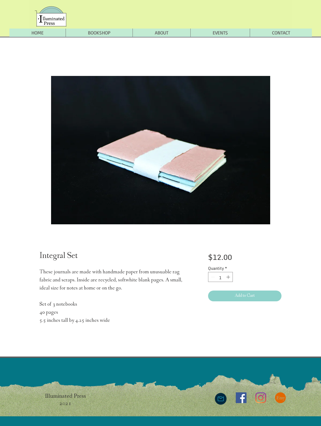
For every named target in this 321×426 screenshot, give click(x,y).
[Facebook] (241, 397)
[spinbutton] (220, 277)
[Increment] (228, 277)
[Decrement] (212, 277)
